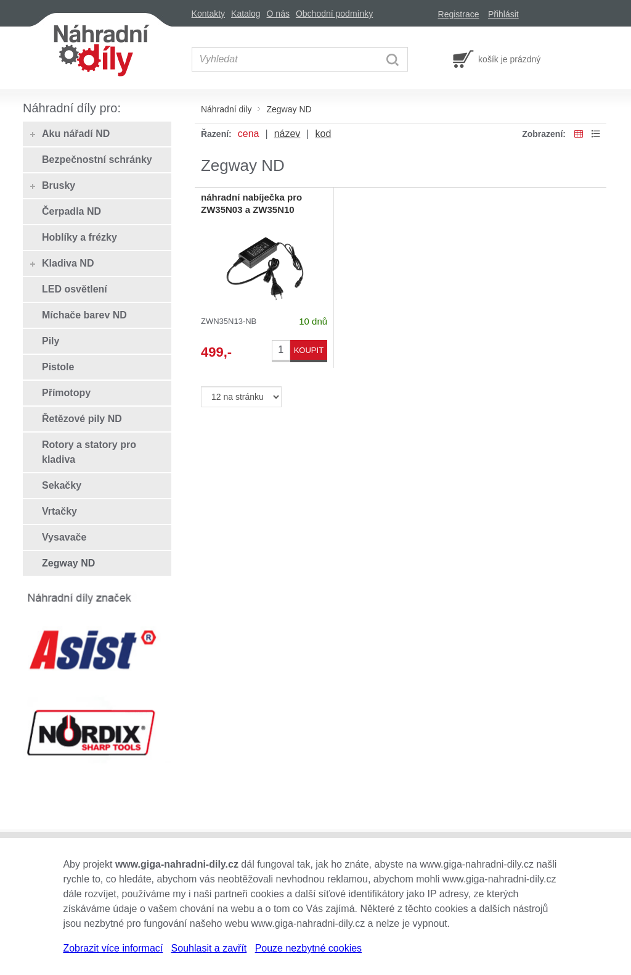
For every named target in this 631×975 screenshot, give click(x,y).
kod (323, 133)
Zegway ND (288, 109)
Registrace (458, 14)
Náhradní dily (226, 109)
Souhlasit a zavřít (209, 948)
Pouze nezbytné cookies (308, 948)
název (287, 133)
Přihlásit (503, 14)
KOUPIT (309, 350)
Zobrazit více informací (113, 948)
